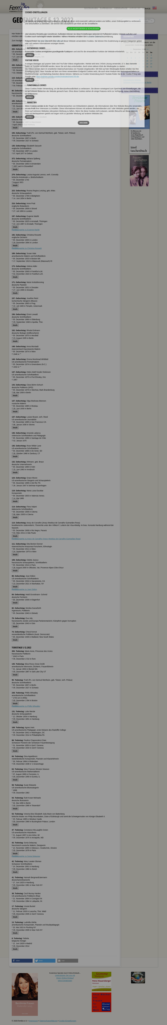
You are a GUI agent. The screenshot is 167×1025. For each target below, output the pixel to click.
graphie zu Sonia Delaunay (26, 856)
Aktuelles (134, 8)
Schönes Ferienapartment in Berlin (137, 82)
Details (15, 60)
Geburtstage (43, 41)
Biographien (91, 8)
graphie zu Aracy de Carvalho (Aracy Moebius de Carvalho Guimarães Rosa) (46, 539)
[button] (22, 961)
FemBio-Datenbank (95, 36)
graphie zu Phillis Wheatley (26, 706)
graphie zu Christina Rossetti (27, 248)
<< (131, 49)
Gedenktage (120, 8)
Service (146, 8)
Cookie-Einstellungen (67, 1021)
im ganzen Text (144, 19)
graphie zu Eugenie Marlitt (25, 230)
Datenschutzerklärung (48, 1021)
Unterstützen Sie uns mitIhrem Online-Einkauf (65, 978)
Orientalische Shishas (132, 80)
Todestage (59, 41)
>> (147, 49)
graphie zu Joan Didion (24, 589)
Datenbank (106, 8)
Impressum (33, 1021)
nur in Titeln (143, 21)
